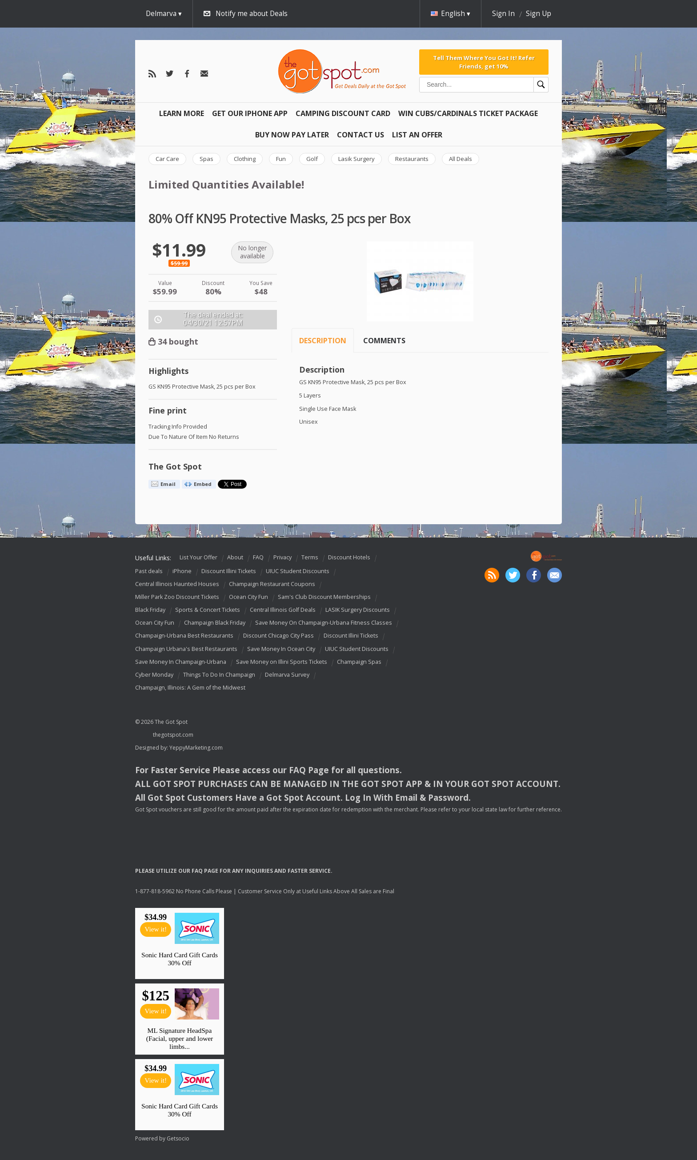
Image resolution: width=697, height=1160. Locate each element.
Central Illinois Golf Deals (283, 610)
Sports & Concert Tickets (207, 610)
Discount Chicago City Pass (278, 636)
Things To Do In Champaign (219, 674)
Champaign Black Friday (214, 623)
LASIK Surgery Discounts (357, 610)
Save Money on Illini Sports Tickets (281, 662)
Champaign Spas (359, 662)
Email (168, 484)
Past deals (149, 571)
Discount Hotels (349, 557)
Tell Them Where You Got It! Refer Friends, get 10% (484, 62)
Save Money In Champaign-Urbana (180, 662)
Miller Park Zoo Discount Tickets (177, 597)
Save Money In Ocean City (281, 649)
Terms (309, 557)
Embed (203, 484)
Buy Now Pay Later (292, 135)
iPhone (182, 571)
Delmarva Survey (287, 674)
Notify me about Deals (252, 13)
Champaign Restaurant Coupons (272, 584)
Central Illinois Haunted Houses (177, 584)
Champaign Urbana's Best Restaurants (186, 649)
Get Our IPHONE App (250, 113)
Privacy (282, 557)
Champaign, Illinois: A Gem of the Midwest (190, 687)
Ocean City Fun (248, 597)
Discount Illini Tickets (228, 571)
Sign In (503, 13)
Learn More (181, 113)
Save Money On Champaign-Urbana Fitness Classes (323, 623)
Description (322, 340)
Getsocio (178, 1138)
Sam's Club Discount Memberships (324, 597)
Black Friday (150, 610)
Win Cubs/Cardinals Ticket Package (468, 113)
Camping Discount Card (343, 113)
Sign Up (538, 13)
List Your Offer (198, 557)
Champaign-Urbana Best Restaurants (184, 636)
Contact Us (360, 135)
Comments (384, 340)
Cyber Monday (154, 674)
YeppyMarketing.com (196, 747)
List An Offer (417, 135)
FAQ (258, 557)
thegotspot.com (173, 735)
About (235, 557)
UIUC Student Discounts (297, 571)
